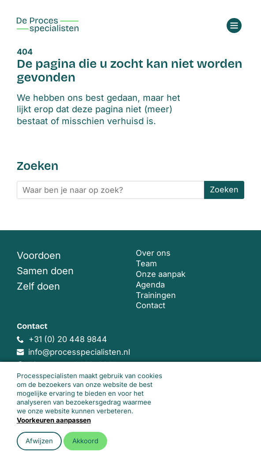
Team (146, 263)
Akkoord (85, 441)
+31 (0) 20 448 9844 (68, 339)
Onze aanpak (161, 274)
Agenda (150, 284)
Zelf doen (38, 286)
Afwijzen (39, 441)
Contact (150, 305)
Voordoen (39, 255)
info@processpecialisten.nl (79, 352)
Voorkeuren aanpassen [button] (54, 420)
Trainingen (156, 295)
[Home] (47, 25)
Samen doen (45, 270)
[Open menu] (234, 25)
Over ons (153, 253)
